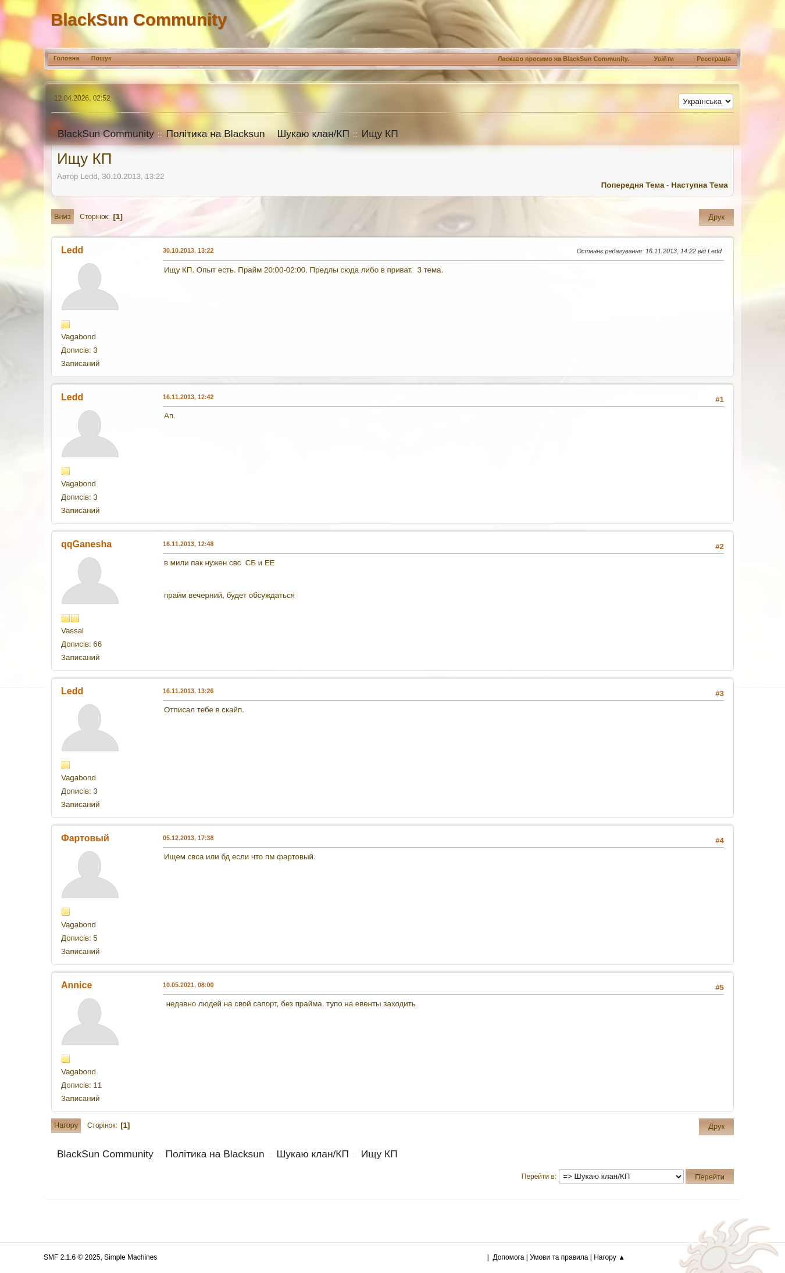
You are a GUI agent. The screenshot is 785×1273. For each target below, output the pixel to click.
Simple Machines (130, 1257)
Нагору (66, 1125)
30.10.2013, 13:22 (188, 250)
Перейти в (538, 1176)
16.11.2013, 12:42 (188, 396)
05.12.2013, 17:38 (188, 837)
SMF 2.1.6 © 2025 (72, 1257)
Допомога (508, 1257)
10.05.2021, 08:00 (188, 984)
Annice (76, 985)
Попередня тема (633, 185)
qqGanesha (86, 544)
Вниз (62, 216)
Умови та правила (559, 1257)
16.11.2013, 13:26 (188, 690)
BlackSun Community (139, 19)
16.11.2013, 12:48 (188, 543)
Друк (716, 217)
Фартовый (85, 838)
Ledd (72, 250)
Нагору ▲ (609, 1257)
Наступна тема (699, 185)
